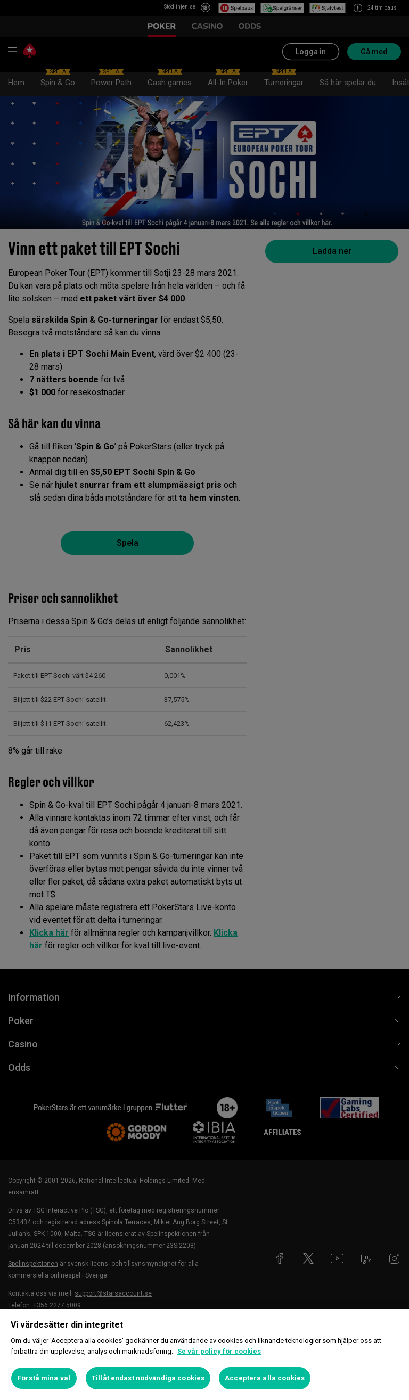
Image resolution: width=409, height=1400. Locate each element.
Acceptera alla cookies (265, 1378)
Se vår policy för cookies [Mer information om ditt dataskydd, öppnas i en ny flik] (219, 1351)
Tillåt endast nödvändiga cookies (148, 1378)
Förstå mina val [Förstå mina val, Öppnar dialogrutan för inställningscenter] (44, 1378)
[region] (204, 1354)
